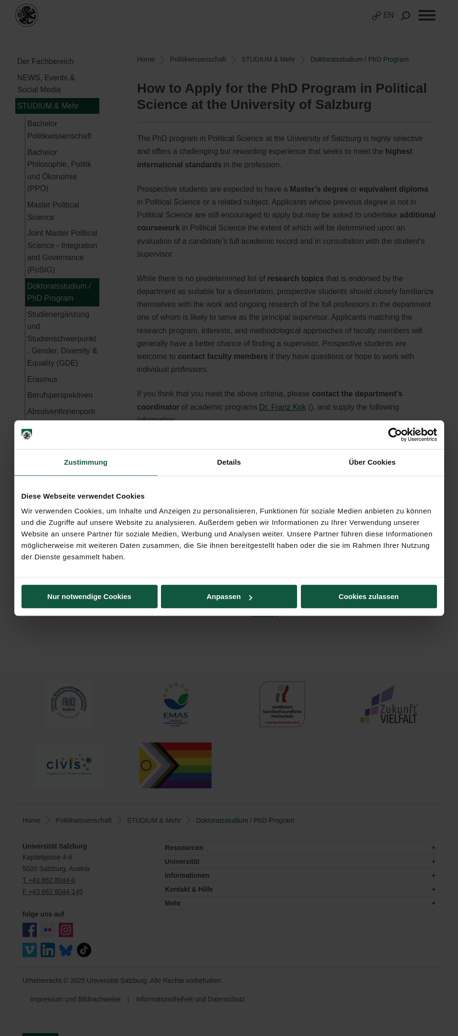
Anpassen (229, 596)
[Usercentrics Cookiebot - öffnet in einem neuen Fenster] (395, 434)
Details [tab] (229, 462)
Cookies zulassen (369, 596)
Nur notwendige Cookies (89, 596)
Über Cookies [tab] (372, 462)
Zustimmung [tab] (85, 462)
